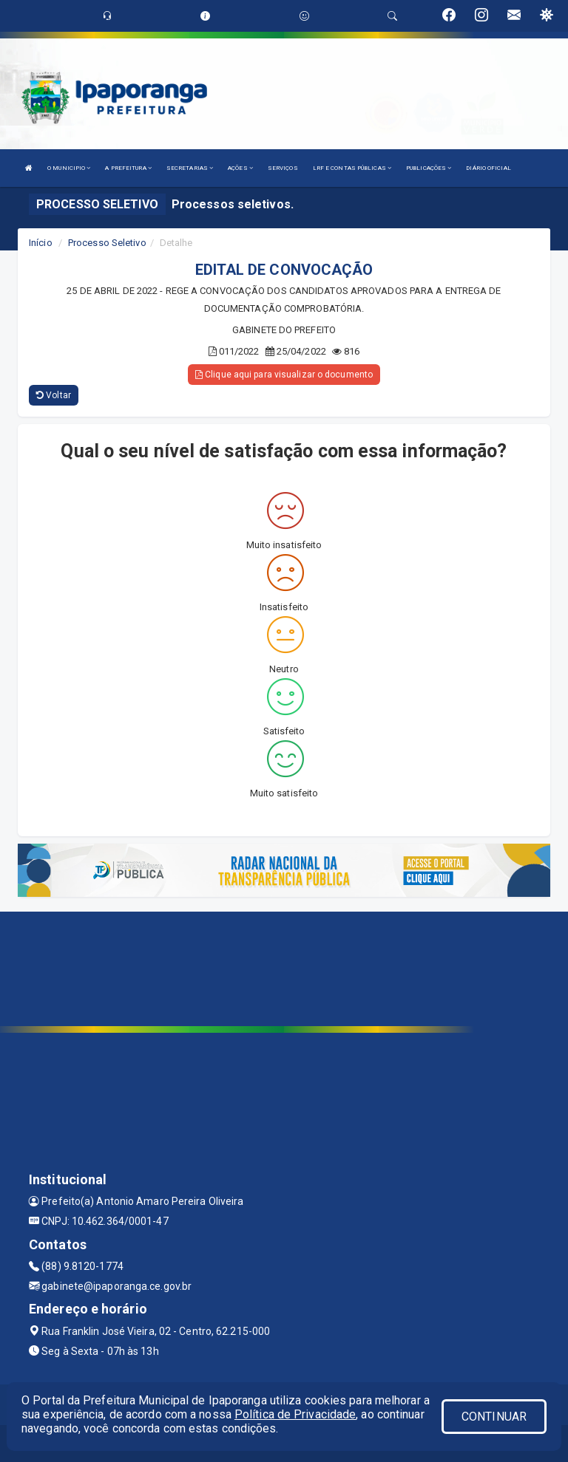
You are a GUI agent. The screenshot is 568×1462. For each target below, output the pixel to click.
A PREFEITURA (128, 168)
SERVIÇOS (283, 168)
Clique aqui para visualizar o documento (284, 374)
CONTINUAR (494, 1417)
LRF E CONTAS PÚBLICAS (352, 168)
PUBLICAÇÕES (428, 168)
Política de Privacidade (295, 1414)
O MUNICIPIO (68, 168)
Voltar (53, 395)
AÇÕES (240, 168)
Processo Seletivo (107, 242)
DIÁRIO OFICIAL (488, 168)
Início (41, 242)
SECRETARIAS (189, 168)
